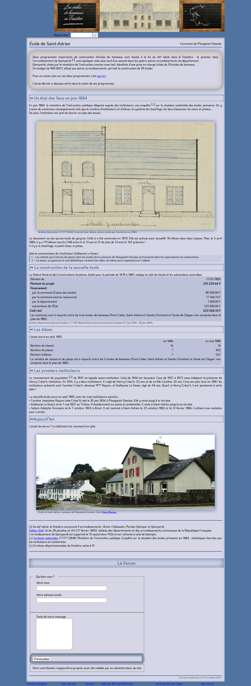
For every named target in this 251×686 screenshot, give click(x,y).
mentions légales (38, 684)
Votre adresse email (48, 595)
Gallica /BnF (36, 530)
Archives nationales (46, 538)
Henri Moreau (109, 512)
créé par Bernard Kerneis (121, 684)
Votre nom (43, 583)
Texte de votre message (51, 616)
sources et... (208, 684)
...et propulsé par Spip (170, 684)
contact (92, 684)
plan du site (69, 684)
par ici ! (101, 76)
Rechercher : (62, 35)
